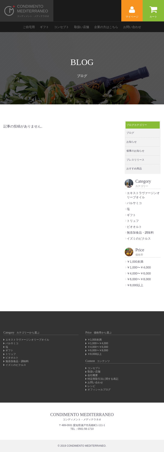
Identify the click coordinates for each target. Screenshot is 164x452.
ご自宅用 (29, 27)
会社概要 (93, 375)
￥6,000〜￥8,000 (139, 279)
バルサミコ (134, 203)
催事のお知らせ (135, 150)
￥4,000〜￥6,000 (139, 273)
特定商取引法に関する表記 (103, 378)
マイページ (132, 12)
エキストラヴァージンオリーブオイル (27, 339)
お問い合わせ (132, 27)
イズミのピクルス (139, 238)
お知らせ (131, 141)
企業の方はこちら (106, 27)
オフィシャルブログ (99, 389)
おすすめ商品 (134, 168)
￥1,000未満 (135, 261)
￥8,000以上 (135, 285)
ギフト (44, 27)
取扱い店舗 (81, 27)
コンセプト (61, 27)
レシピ (91, 386)
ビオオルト (134, 226)
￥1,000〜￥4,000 (139, 267)
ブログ (130, 132)
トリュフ (133, 220)
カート (153, 12)
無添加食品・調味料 (140, 232)
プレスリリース (135, 159)
